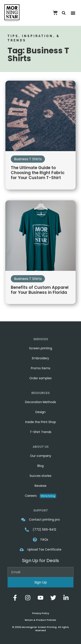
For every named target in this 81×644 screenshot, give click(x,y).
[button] (64, 13)
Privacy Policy (40, 613)
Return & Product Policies (40, 620)
